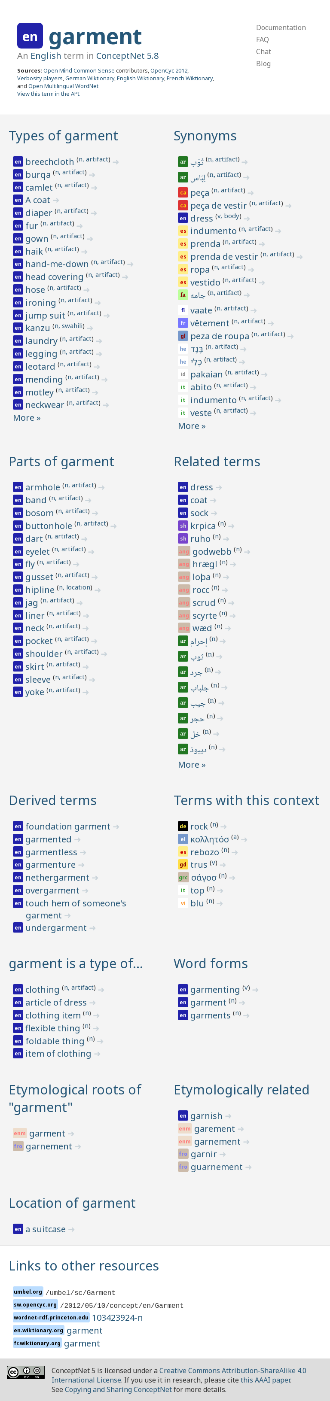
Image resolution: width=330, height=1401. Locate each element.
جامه (198, 296)
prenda (206, 243)
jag (32, 602)
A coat (38, 200)
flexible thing (53, 1028)
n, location (74, 587)
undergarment (57, 927)
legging (42, 353)
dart (35, 538)
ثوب (197, 657)
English (46, 55)
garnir (205, 1154)
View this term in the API (48, 93)
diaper (40, 213)
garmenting (216, 989)
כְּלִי (197, 362)
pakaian (207, 374)
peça (200, 192)
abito (202, 387)
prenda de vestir (225, 256)
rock (200, 826)
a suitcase (46, 1229)
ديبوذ (199, 750)
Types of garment (63, 135)
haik (35, 251)
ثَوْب (197, 163)
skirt (35, 666)
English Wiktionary (140, 78)
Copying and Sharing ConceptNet (118, 1389)
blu (198, 903)
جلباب (200, 688)
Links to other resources (84, 1265)
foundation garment (69, 826)
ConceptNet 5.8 (127, 55)
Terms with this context (247, 800)
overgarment (53, 890)
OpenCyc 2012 (168, 70)
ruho (201, 538)
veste (202, 413)
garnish (207, 1115)
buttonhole (49, 526)
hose (36, 289)
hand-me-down (58, 264)
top (198, 890)
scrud (205, 602)
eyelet (38, 551)
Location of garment (72, 1203)
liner (36, 615)
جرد (197, 673)
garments (211, 1015)
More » (27, 417)
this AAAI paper (265, 1380)
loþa (202, 577)
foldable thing (56, 1041)
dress (202, 218)
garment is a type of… (76, 963)
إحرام (199, 642)
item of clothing (59, 1053)
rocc (201, 590)
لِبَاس (198, 178)
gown (38, 238)
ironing (41, 302)
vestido (206, 282)
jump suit (46, 315)
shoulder (45, 653)
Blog (263, 63)
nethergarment (58, 877)
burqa (39, 174)
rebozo (205, 852)
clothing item (54, 1015)
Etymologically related (242, 1089)
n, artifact (93, 159)
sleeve (39, 679)
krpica (204, 526)
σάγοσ (205, 877)
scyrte (205, 615)
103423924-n (117, 1317)
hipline (41, 590)
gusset (40, 577)
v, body (228, 215)
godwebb (213, 551)
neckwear (46, 404)
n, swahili (68, 325)
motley (40, 392)
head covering (55, 277)
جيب (199, 704)
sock (200, 513)
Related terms (217, 461)
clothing (43, 989)
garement (215, 1128)
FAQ (262, 39)
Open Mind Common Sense (79, 70)
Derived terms (53, 800)
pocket (40, 641)
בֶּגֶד (197, 349)
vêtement (211, 323)
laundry (42, 340)
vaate (202, 310)
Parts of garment (61, 461)
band (37, 500)
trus (200, 864)
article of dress (57, 1002)
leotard (41, 366)
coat (200, 500)
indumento (214, 231)
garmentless (52, 852)
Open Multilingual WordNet (63, 86)
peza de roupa (220, 336)
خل (196, 735)
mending (45, 379)
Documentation (281, 27)
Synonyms (205, 135)
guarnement (218, 1167)
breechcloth (50, 161)
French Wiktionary (190, 78)
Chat (263, 51)
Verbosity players (40, 78)
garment (95, 36)
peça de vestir (219, 205)
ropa (201, 269)
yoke (35, 692)
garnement (50, 1146)
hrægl (206, 564)
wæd (203, 628)
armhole (43, 487)
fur (32, 225)
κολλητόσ (210, 839)
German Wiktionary (89, 78)
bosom (40, 513)
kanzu (38, 328)
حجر (198, 719)
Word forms (211, 963)
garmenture (51, 864)
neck (35, 628)
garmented (49, 839)
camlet (40, 187)
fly (31, 564)
